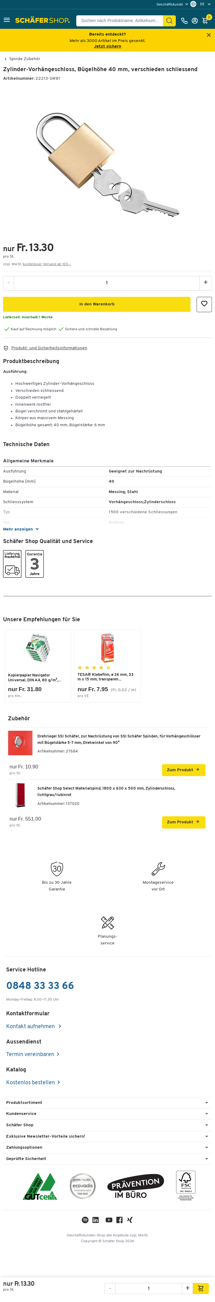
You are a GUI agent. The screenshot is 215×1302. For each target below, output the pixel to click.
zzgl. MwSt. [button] (37, 264)
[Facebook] (119, 1221)
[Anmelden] (196, 21)
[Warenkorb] (207, 21)
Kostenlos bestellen (30, 1083)
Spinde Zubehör (24, 59)
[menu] (173, 4)
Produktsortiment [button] (24, 1103)
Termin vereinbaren (30, 1055)
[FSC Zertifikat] (185, 1187)
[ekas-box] (135, 1187)
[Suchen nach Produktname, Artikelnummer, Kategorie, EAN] (122, 20)
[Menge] (106, 283)
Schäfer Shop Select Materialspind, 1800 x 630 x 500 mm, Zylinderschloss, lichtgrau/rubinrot (106, 792)
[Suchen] (169, 21)
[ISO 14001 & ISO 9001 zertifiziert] (40, 1187)
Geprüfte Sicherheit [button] (26, 1159)
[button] (6, 20)
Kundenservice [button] (21, 1114)
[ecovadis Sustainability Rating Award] (83, 1187)
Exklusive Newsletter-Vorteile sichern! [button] (45, 1136)
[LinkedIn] (85, 1221)
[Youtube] (109, 1221)
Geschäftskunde (170, 4)
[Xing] (130, 1221)
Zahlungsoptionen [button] (24, 1147)
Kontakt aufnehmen (31, 1027)
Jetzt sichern (107, 46)
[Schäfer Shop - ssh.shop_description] (43, 21)
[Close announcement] (209, 35)
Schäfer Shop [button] (19, 1125)
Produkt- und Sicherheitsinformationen (49, 348)
